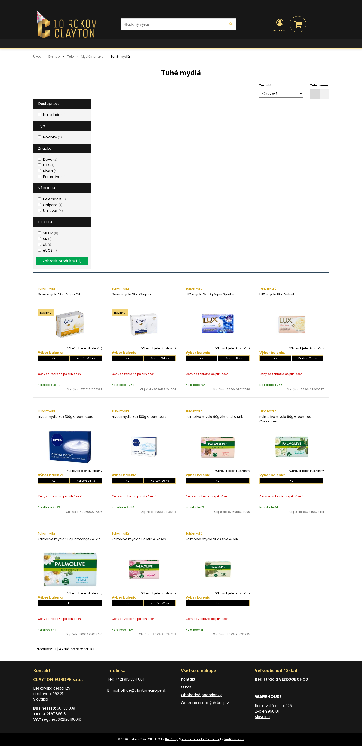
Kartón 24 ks (160, 358)
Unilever (53, 210)
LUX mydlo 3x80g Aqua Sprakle (210, 294)
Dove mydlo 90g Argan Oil (59, 294)
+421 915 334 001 (129, 679)
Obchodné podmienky (201, 695)
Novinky (52, 137)
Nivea (50, 171)
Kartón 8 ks (234, 358)
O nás (186, 687)
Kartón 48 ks (86, 358)
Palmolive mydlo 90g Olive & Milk (212, 539)
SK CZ (50, 233)
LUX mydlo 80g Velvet (276, 294)
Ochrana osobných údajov (205, 702)
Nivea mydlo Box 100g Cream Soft (139, 416)
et (47, 244)
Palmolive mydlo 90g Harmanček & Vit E (70, 539)
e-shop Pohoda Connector (201, 739)
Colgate (53, 205)
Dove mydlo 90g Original (131, 294)
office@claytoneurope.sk (143, 690)
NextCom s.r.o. (234, 739)
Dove (50, 159)
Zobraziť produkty (62, 261)
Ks (53, 358)
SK (47, 238)
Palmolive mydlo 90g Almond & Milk (214, 416)
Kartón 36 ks (86, 481)
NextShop (171, 739)
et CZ (50, 250)
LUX (48, 165)
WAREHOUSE (268, 696)
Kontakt (188, 679)
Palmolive (54, 176)
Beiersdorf (54, 199)
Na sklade (54, 114)
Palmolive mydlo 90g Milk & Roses (139, 539)
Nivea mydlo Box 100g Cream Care (65, 416)
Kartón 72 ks (160, 603)
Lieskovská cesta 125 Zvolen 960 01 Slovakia (273, 711)
